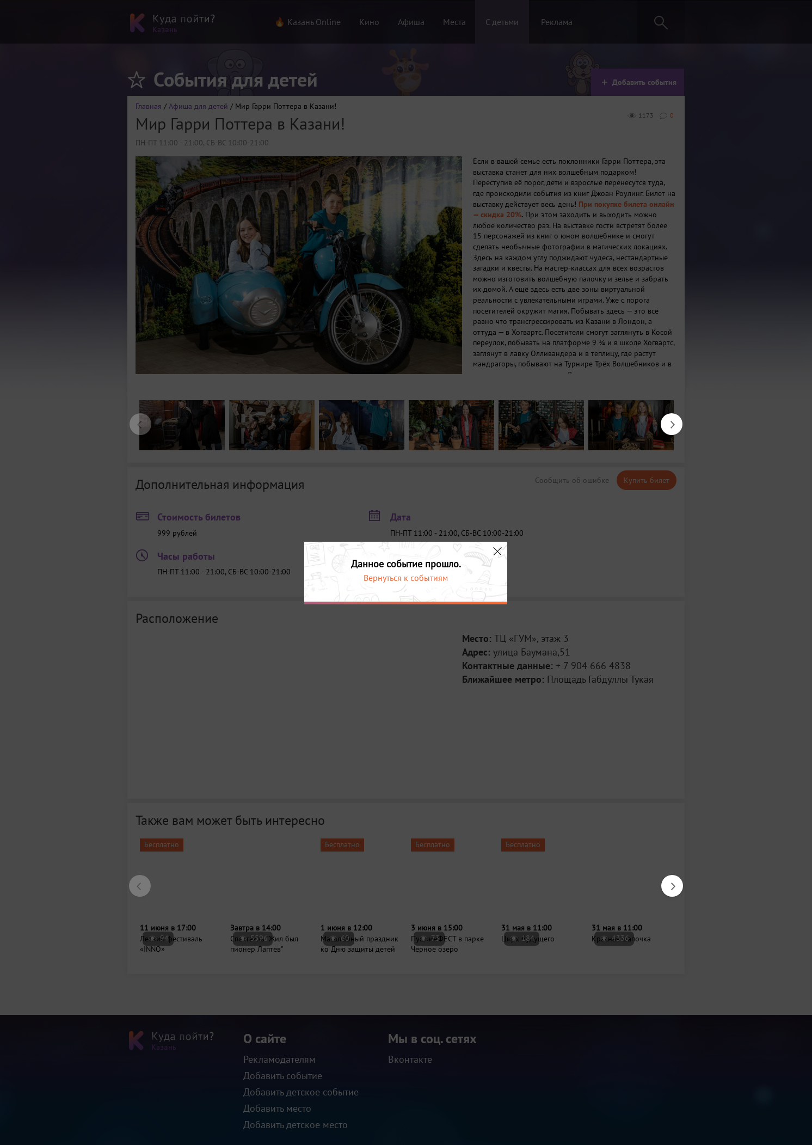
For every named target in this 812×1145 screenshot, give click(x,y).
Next (666, 418)
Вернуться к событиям (406, 577)
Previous (135, 418)
